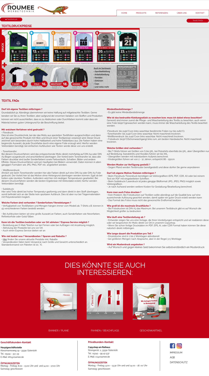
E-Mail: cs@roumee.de (99, 357)
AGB (172, 357)
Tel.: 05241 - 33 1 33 (10, 354)
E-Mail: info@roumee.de (12, 357)
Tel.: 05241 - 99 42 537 (98, 353)
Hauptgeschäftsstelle (11, 347)
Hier (5, 239)
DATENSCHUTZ (179, 362)
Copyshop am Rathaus (99, 347)
